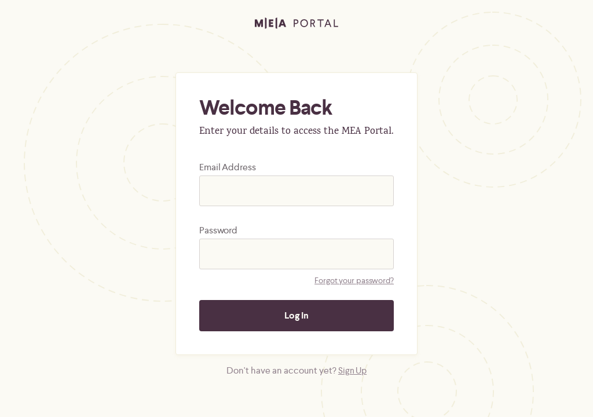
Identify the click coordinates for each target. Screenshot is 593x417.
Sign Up (352, 370)
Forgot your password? (354, 280)
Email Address (227, 167)
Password (218, 230)
